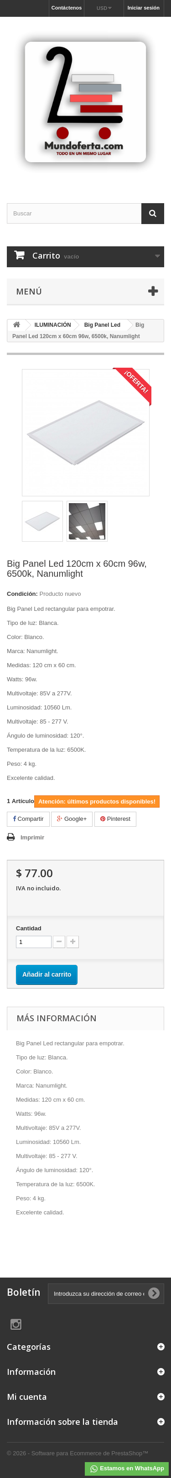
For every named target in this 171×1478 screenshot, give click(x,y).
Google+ (72, 818)
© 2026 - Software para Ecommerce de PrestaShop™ (77, 1453)
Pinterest (115, 818)
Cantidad (28, 928)
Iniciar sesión (144, 7)
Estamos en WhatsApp (126, 1468)
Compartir (28, 818)
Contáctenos (67, 7)
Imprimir (32, 837)
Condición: (22, 593)
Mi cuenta (27, 1396)
